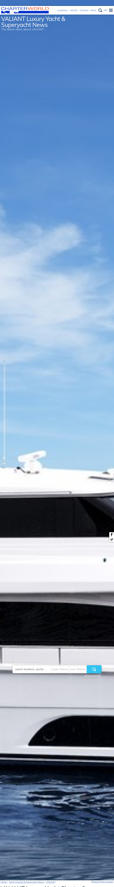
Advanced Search (92, 675)
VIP (105, 10)
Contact (84, 10)
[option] (57, 443)
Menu (111, 10)
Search (100, 10)
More (93, 10)
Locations (62, 10)
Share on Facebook (111, 534)
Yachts (73, 10)
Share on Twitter (111, 539)
